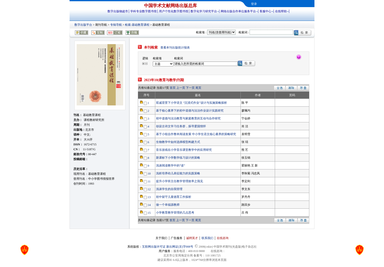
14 (149, 205)
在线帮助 (281, 11)
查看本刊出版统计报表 (175, 47)
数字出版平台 (83, 24)
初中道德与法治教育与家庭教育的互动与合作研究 (188, 118)
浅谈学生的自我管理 (169, 189)
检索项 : (201, 32)
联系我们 (207, 238)
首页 (173, 87)
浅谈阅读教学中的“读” (170, 165)
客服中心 (265, 11)
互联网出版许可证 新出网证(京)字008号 (167, 246)
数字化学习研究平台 (204, 11)
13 (149, 197)
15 (149, 213)
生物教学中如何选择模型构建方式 (178, 142)
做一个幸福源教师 (168, 204)
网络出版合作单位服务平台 (238, 11)
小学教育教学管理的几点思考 (175, 212)
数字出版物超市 (118, 11)
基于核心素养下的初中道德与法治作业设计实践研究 (190, 110)
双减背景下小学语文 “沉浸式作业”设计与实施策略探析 (191, 102)
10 (149, 173)
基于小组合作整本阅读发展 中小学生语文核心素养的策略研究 (196, 134)
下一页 (190, 87)
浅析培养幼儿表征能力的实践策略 (178, 173)
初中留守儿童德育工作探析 (173, 197)
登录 (254, 4)
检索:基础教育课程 (137, 24)
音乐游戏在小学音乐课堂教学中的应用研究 (184, 150)
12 (149, 189)
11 (149, 181)
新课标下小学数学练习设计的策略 (178, 157)
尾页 (198, 87)
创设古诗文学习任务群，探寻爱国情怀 (181, 126)
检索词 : (244, 32)
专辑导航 (116, 24)
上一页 (181, 87)
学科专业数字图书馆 (143, 11)
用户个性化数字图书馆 (173, 11)
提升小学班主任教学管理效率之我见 (179, 181)
